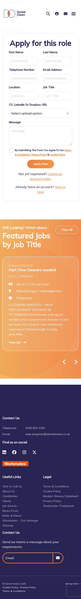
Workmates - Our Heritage (20, 520)
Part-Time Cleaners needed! (32, 270)
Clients (6, 501)
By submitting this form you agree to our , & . (43, 152)
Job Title (48, 87)
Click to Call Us (12, 486)
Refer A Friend (11, 515)
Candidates (10, 496)
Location (14, 87)
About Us (8, 491)
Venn (76, 583)
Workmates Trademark (58, 506)
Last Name (50, 52)
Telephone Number (21, 70)
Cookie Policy (57, 154)
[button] (64, 361)
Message (15, 122)
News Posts (10, 511)
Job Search (9, 506)
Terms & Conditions (56, 486)
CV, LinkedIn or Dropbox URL (28, 105)
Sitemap (7, 525)
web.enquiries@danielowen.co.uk (47, 434)
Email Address (52, 70)
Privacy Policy (39, 154)
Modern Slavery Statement (60, 496)
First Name (16, 52)
